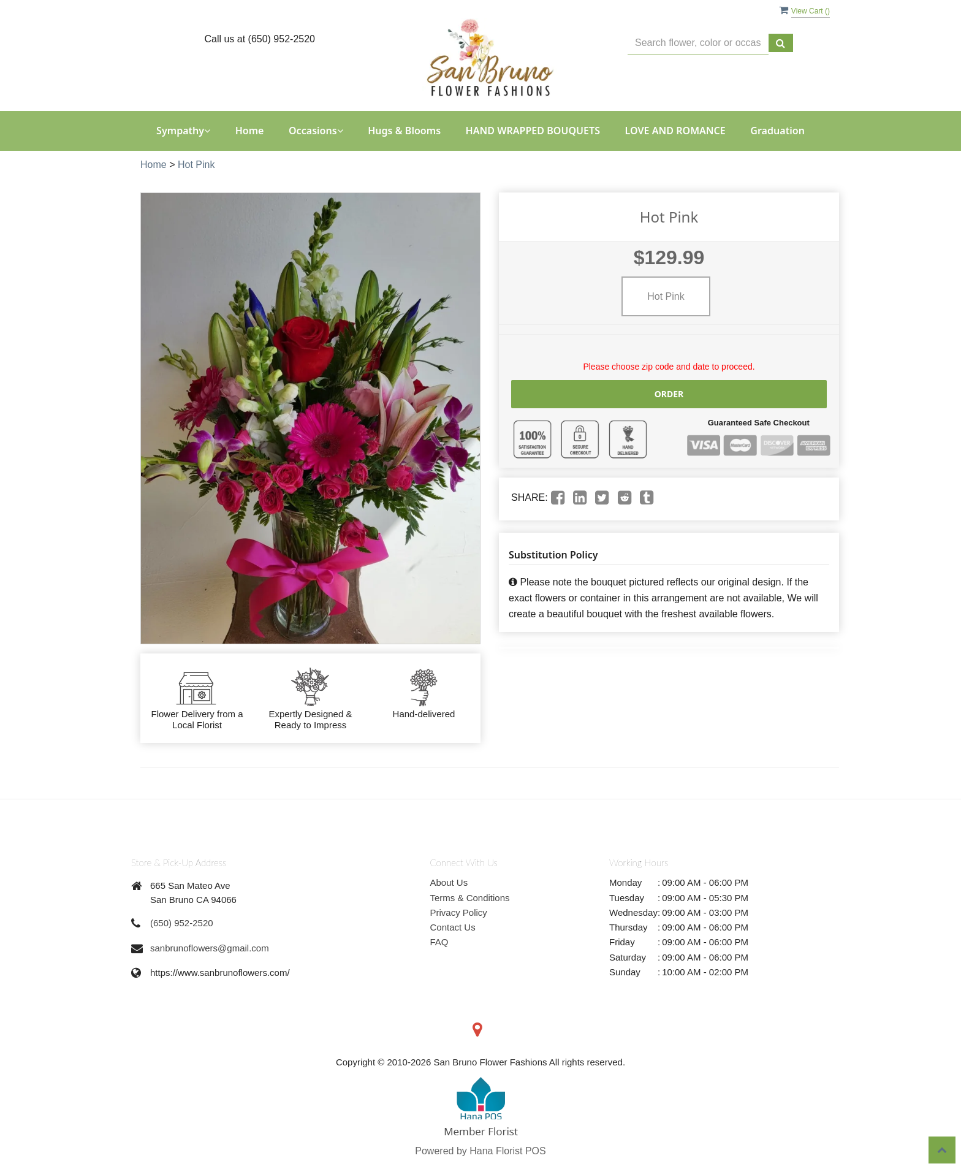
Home (249, 130)
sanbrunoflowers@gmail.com (209, 948)
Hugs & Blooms (404, 130)
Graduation (777, 130)
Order (669, 394)
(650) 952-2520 (181, 923)
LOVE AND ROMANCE (675, 130)
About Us (449, 882)
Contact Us (453, 927)
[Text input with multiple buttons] (698, 43)
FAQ (439, 942)
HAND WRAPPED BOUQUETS (533, 130)
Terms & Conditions (470, 898)
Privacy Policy (458, 912)
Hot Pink (196, 164)
